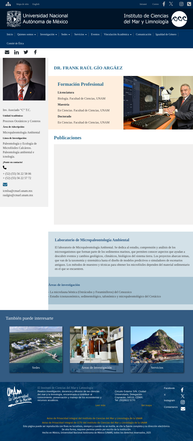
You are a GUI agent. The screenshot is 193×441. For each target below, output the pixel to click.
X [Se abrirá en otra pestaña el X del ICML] (165, 394)
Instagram (169, 400)
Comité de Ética (15, 43)
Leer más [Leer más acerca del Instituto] (100, 405)
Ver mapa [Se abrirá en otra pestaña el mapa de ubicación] (146, 405)
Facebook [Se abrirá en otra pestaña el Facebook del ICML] (169, 388)
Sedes (65, 34)
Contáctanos (171, 407)
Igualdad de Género (166, 34)
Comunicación (143, 34)
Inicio (10, 34)
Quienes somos (26, 34)
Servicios (80, 34)
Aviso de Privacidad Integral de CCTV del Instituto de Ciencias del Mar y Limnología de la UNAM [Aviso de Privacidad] (94, 422)
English (35, 4)
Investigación (48, 34)
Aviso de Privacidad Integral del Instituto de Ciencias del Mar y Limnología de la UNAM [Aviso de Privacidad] (94, 418)
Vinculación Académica (118, 34)
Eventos (95, 34)
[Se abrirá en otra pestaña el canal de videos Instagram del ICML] (183, 403)
